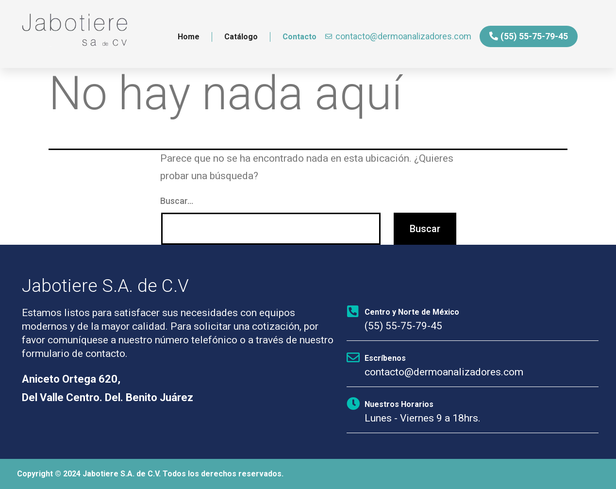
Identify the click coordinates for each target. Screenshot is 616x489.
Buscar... (176, 201)
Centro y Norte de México (412, 312)
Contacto (299, 36)
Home (189, 36)
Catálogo (241, 36)
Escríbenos (385, 358)
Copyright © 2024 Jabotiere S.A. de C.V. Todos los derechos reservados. (150, 473)
